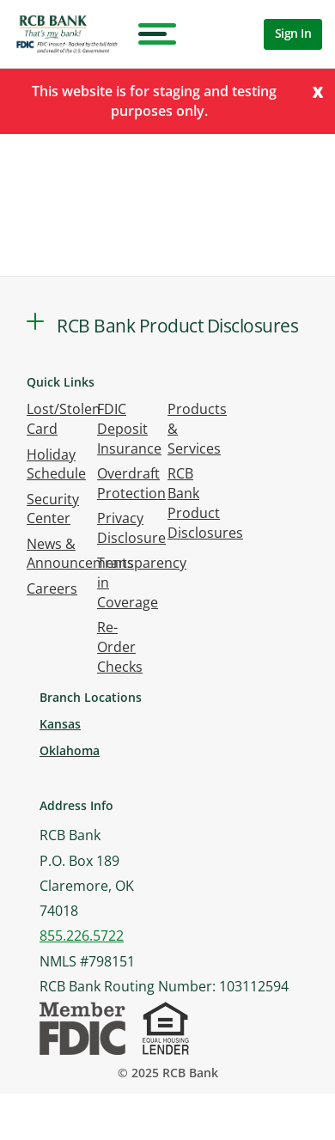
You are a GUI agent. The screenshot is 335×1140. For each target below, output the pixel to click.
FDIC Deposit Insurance (129, 428)
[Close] (318, 91)
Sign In (293, 33)
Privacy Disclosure (131, 528)
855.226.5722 (82, 935)
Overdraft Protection (131, 483)
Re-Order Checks (120, 647)
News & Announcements (80, 553)
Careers (52, 588)
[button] (35, 321)
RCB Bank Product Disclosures (205, 503)
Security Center (53, 509)
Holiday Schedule (56, 464)
